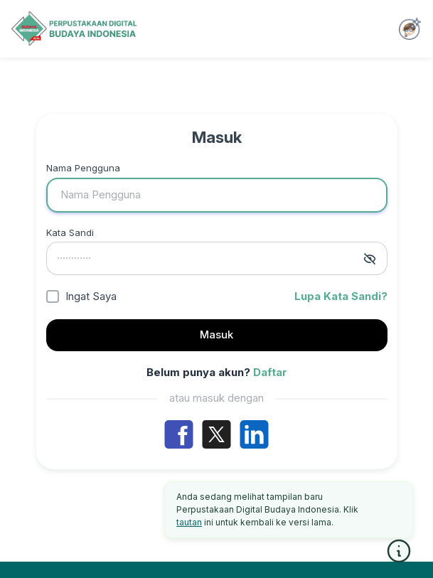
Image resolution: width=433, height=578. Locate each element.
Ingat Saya (91, 296)
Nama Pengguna (83, 167)
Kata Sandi (70, 232)
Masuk (216, 334)
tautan (189, 522)
